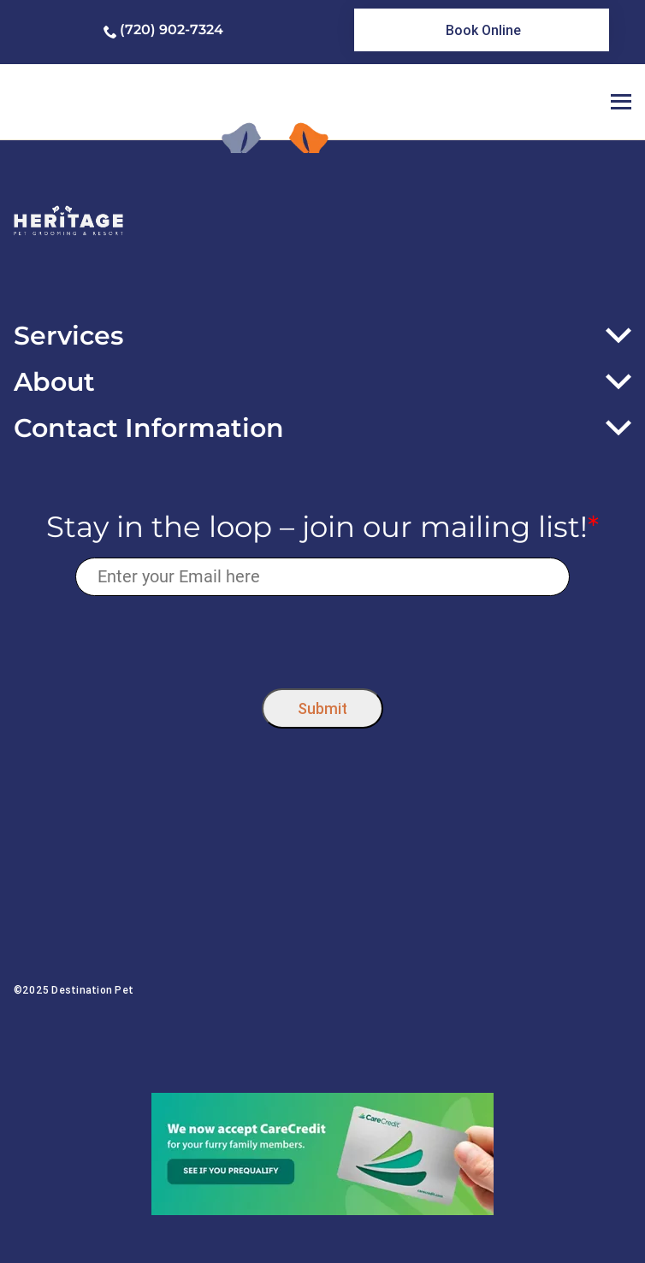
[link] (481, 30)
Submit (322, 708)
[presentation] (323, 637)
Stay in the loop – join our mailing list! (322, 527)
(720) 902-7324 (171, 29)
